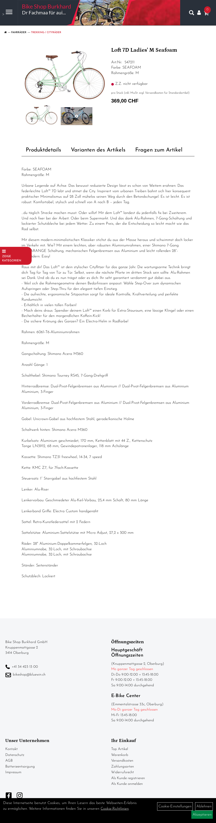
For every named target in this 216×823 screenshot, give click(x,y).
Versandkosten (122, 760)
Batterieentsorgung (20, 766)
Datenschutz (14, 755)
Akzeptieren (202, 815)
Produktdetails (43, 150)
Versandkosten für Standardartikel (166, 93)
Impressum (13, 772)
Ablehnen (204, 806)
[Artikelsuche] (191, 13)
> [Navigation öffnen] (7, 12)
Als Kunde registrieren (128, 778)
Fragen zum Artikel (158, 150)
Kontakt (11, 749)
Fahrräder (18, 32)
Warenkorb (119, 755)
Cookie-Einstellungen (175, 806)
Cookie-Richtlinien (115, 809)
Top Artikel (119, 749)
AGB (9, 760)
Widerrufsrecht (122, 772)
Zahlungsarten (122, 766)
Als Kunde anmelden (127, 784)
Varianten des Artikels (98, 150)
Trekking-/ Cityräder (46, 32)
